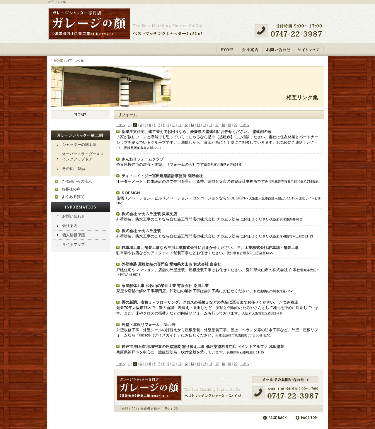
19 (229, 125)
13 (192, 125)
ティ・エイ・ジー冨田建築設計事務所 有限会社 (162, 176)
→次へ (244, 125)
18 (223, 125)
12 (186, 125)
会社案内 (250, 49)
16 (210, 125)
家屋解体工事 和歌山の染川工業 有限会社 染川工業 (165, 285)
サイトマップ (308, 49)
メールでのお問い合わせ (219, 391)
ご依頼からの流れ (77, 181)
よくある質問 (73, 196)
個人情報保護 (73, 235)
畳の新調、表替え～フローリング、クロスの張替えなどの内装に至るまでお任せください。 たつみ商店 (210, 302)
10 (173, 125)
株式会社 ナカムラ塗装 (141, 231)
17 (217, 125)
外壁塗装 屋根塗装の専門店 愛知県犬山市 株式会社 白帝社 (171, 264)
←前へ (120, 125)
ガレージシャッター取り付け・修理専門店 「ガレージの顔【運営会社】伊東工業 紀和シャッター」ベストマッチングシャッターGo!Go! (125, 24)
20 (235, 125)
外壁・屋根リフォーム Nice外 (148, 324)
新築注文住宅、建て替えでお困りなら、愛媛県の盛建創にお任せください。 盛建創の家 (196, 131)
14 (198, 125)
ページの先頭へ (306, 417)
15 (204, 125)
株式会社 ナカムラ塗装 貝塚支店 (149, 214)
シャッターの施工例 (79, 144)
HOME (227, 49)
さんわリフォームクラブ (142, 159)
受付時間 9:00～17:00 (290, 31)
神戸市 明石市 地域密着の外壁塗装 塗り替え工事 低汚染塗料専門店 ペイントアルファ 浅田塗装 (203, 346)
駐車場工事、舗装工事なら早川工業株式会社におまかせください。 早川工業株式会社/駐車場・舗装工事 (210, 247)
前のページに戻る (275, 417)
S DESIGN (131, 193)
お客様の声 (71, 189)
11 (179, 125)
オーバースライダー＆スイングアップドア (83, 156)
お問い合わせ (278, 49)
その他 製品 (73, 168)
